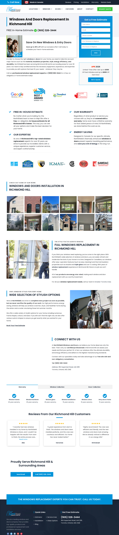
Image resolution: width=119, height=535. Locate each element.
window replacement (60, 267)
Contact (90, 9)
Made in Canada (36, 2)
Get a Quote (95, 80)
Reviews (68, 2)
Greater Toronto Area (103, 282)
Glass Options (52, 521)
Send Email (21, 474)
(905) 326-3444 (70, 517)
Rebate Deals (106, 2)
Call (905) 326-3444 (43, 474)
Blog (36, 524)
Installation (85, 2)
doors (38, 59)
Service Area (52, 517)
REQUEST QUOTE (105, 9)
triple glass (78, 264)
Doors (58, 9)
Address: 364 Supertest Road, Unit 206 (66, 367)
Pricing (76, 2)
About (79, 9)
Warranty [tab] (22, 387)
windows (30, 59)
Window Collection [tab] (57, 387)
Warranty (95, 2)
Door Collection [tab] (94, 387)
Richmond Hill (40, 462)
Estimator (38, 517)
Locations (33, 9)
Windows (46, 9)
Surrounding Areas (32, 465)
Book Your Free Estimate (16, 325)
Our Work (70, 9)
